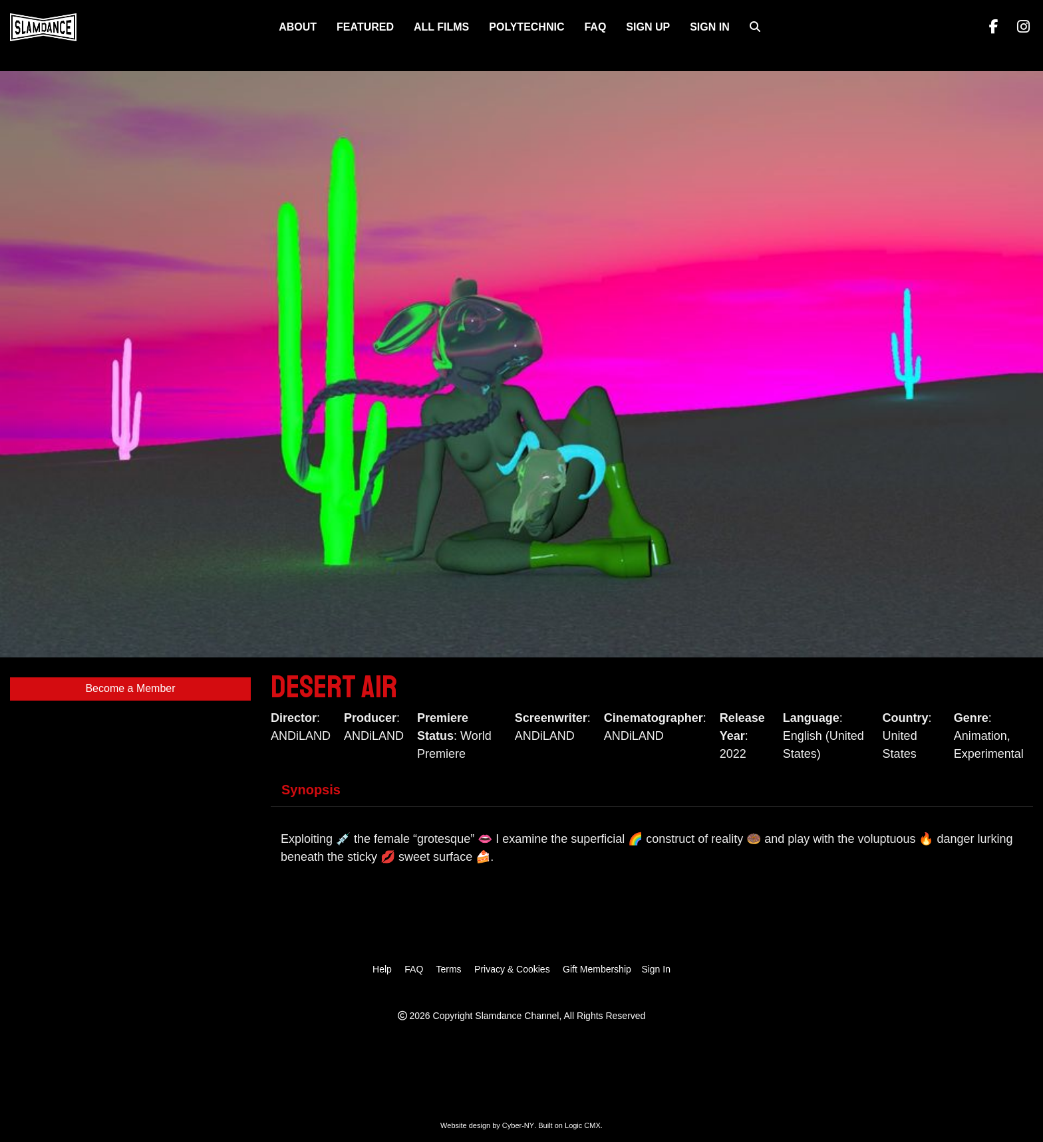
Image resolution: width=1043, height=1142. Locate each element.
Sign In (710, 27)
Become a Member (130, 688)
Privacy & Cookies (512, 969)
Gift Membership (597, 969)
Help (382, 969)
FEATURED (365, 27)
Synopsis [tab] (311, 789)
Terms (448, 969)
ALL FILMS (441, 27)
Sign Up (648, 27)
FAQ (595, 27)
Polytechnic (526, 27)
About (298, 27)
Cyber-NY (518, 1125)
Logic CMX (583, 1125)
